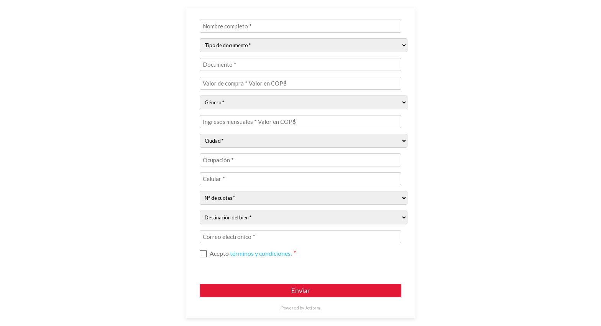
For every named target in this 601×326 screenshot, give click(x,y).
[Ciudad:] (303, 141)
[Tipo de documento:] (303, 45)
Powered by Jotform (300, 307)
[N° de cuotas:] (303, 198)
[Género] (303, 102)
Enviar (300, 290)
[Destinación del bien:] (303, 217)
